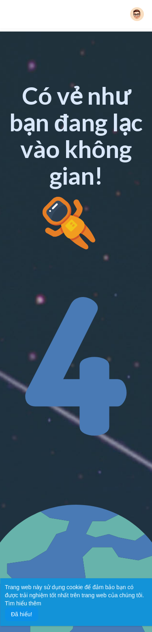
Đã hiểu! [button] (21, 614)
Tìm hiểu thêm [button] (23, 603)
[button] (137, 14)
